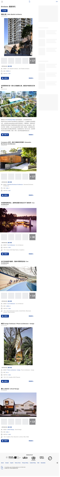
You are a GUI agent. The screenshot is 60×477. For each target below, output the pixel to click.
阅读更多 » (31, 78)
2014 (9, 247)
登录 (57, 1)
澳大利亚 (10, 66)
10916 (7, 306)
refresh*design (10, 429)
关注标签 (4, 10)
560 (7, 432)
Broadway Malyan (12, 119)
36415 (7, 71)
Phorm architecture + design (13, 370)
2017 (9, 73)
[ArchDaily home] (29, 2)
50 (6, 372)
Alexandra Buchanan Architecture (15, 184)
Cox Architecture (11, 245)
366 (7, 188)
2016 (9, 308)
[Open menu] (2, 2)
